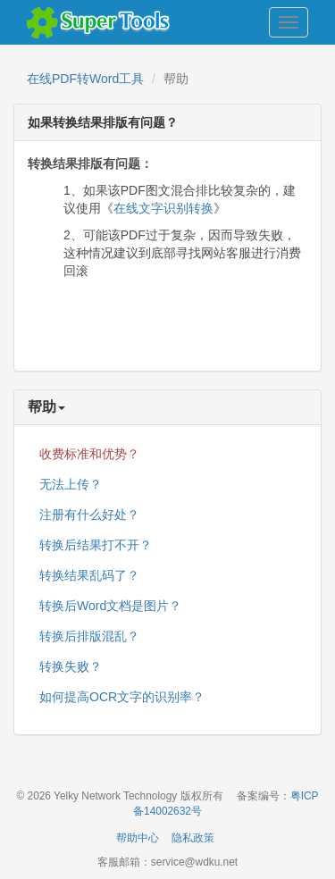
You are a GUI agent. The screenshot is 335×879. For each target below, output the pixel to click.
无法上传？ (70, 484)
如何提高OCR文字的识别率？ (122, 697)
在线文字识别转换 (163, 208)
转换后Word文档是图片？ (110, 606)
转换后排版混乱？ (89, 636)
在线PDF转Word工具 (85, 78)
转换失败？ (70, 666)
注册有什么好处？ (89, 514)
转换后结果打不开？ (95, 545)
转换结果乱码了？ (89, 575)
